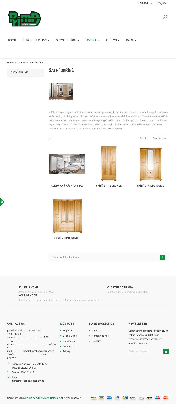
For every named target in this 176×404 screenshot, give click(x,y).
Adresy (66, 351)
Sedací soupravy (35, 40)
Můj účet (67, 323)
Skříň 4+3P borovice (67, 238)
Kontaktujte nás (100, 336)
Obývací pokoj (66, 40)
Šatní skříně (19, 72)
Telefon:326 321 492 (23, 372)
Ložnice (91, 40)
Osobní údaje (70, 336)
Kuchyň (112, 40)
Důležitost (160, 138)
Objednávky (69, 341)
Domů (12, 40)
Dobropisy (68, 346)
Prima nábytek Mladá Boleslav (42, 398)
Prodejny (96, 341)
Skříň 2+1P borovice (108, 186)
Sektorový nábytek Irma (67, 186)
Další (130, 40)
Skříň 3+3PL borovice (150, 186)
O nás (95, 330)
